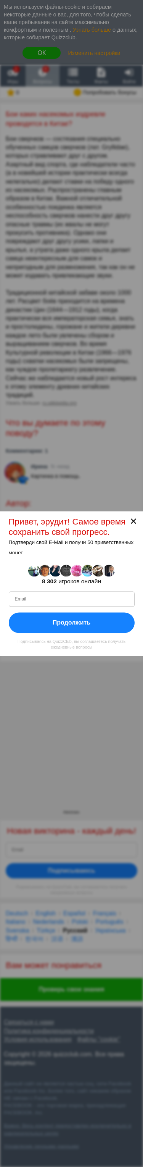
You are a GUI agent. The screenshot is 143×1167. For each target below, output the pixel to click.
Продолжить (71, 622)
